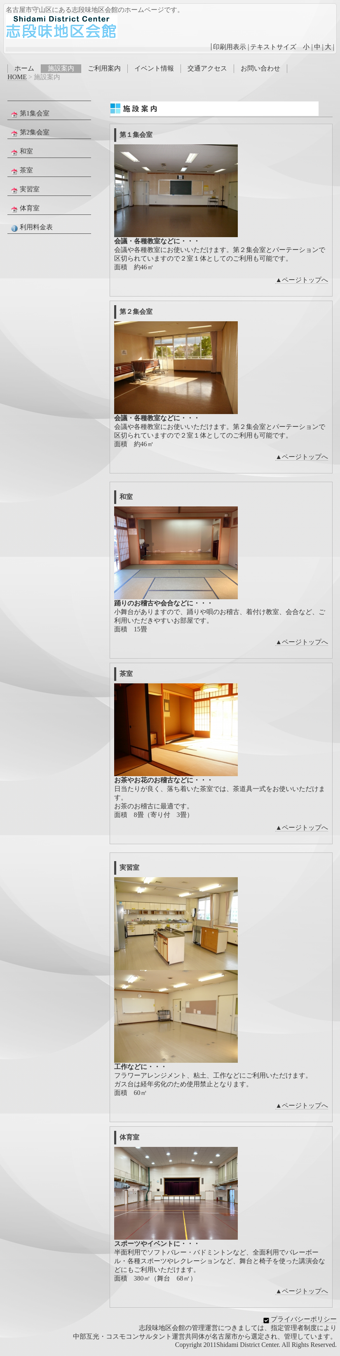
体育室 (24, 209)
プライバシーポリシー (299, 1319)
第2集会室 (29, 133)
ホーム (24, 68)
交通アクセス (207, 68)
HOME (17, 76)
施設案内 (61, 68)
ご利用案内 (104, 68)
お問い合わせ (260, 68)
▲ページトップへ (301, 279)
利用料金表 (31, 228)
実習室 (24, 190)
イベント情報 (154, 68)
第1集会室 (29, 114)
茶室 (21, 171)
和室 (21, 152)
